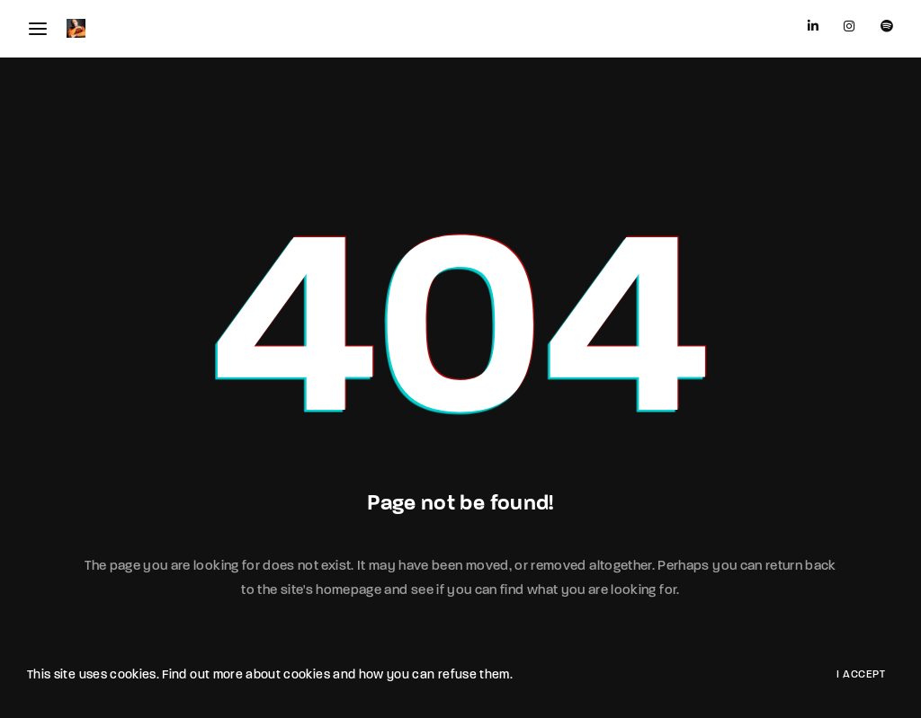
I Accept (860, 674)
